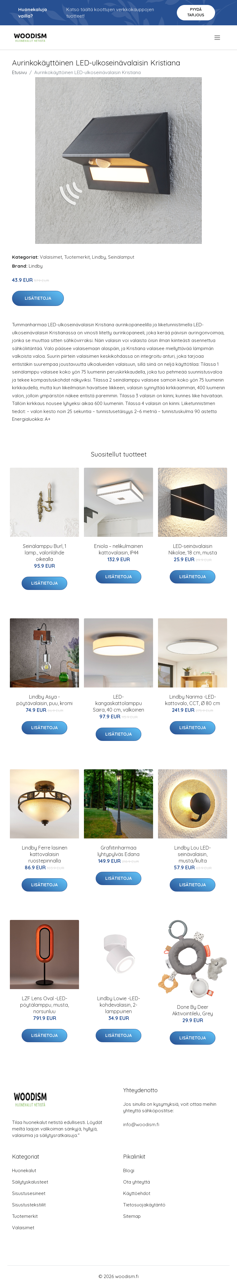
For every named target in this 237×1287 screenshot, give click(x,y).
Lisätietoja (38, 298)
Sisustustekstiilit (29, 1205)
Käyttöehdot (136, 1193)
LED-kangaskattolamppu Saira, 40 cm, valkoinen (118, 703)
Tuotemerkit (77, 257)
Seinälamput (121, 257)
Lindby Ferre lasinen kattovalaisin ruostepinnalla (44, 854)
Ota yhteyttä (136, 1182)
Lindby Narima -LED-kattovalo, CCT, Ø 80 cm (192, 700)
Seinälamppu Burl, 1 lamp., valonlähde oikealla (44, 552)
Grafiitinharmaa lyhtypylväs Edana (118, 851)
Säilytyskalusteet (30, 1182)
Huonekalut (24, 1170)
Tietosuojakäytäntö (144, 1205)
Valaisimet (51, 257)
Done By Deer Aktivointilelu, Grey (192, 1010)
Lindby (99, 257)
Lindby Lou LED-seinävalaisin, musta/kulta (192, 854)
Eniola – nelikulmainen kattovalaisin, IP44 (118, 549)
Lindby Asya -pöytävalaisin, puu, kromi (44, 700)
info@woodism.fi (141, 1124)
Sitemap (132, 1216)
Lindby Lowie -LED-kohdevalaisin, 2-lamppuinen (118, 1004)
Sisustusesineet (28, 1193)
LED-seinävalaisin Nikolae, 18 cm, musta (192, 549)
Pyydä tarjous (195, 12)
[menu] (217, 37)
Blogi (128, 1170)
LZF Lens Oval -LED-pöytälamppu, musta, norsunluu (44, 1004)
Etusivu (19, 72)
